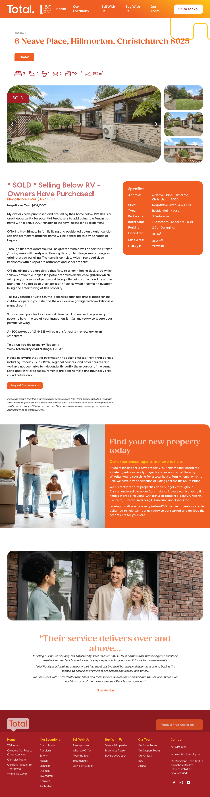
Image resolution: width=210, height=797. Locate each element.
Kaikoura (45, 781)
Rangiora (45, 750)
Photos (24, 57)
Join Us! (142, 766)
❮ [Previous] (12, 124)
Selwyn (44, 756)
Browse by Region (115, 750)
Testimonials (80, 761)
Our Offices (145, 756)
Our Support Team (149, 750)
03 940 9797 (178, 747)
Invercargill (46, 776)
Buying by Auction (115, 756)
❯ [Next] (156, 124)
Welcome (12, 745)
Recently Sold (81, 756)
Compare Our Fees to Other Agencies (19, 752)
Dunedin (45, 771)
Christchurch (47, 745)
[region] (105, 124)
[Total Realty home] (29, 9)
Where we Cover (17, 774)
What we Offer (82, 750)
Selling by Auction (83, 766)
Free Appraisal (81, 745)
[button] (61, 9)
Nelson (44, 761)
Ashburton (46, 786)
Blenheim (45, 766)
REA (140, 761)
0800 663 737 (188, 9)
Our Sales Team (16, 760)
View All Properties (116, 745)
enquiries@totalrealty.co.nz (187, 754)
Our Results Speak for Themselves (19, 767)
